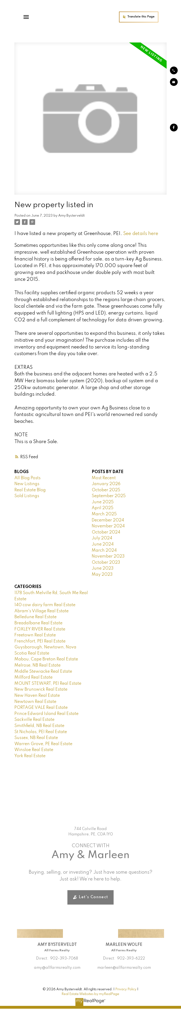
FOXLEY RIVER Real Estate (39, 629)
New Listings (26, 484)
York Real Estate (29, 756)
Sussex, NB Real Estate (36, 738)
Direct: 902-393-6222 (124, 965)
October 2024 (106, 532)
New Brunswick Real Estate (40, 689)
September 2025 (109, 496)
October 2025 (106, 490)
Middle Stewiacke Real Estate (43, 671)
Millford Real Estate (33, 677)
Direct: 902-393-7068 (57, 965)
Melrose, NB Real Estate (37, 665)
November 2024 (108, 526)
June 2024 (103, 544)
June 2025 (103, 502)
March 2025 (104, 514)
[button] (146, 17)
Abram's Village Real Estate (41, 611)
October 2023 (106, 562)
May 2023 (102, 574)
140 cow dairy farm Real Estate (44, 605)
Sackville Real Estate (34, 720)
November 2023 (108, 556)
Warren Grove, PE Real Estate (43, 744)
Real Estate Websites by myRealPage (90, 994)
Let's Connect (93, 904)
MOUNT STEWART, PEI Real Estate (47, 683)
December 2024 (108, 520)
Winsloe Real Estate (33, 750)
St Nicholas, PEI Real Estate (40, 732)
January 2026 (106, 484)
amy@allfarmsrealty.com (57, 975)
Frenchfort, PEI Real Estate (40, 641)
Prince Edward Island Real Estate (46, 714)
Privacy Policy (125, 989)
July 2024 (102, 538)
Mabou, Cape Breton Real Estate (46, 659)
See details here (140, 233)
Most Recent (104, 478)
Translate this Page (149, 16)
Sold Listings (26, 496)
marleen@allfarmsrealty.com (124, 975)
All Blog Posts (27, 478)
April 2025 (102, 508)
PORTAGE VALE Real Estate (41, 707)
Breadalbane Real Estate (38, 623)
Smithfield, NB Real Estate (39, 726)
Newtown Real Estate (35, 702)
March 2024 (104, 550)
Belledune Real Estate (35, 617)
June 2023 (103, 568)
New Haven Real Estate (37, 695)
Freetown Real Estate (35, 635)
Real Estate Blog (30, 490)
